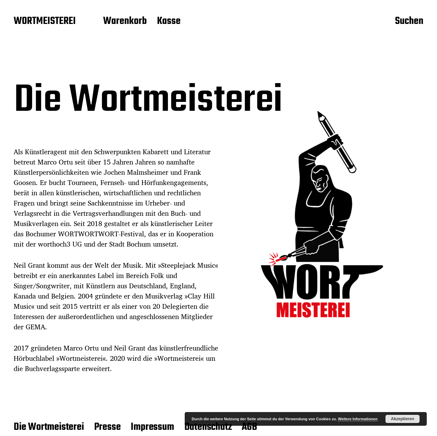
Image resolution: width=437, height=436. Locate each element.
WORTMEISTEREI (45, 21)
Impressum (152, 427)
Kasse (169, 21)
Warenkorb (125, 21)
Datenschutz (208, 427)
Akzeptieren (402, 419)
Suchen (409, 21)
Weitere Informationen (358, 419)
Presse (107, 427)
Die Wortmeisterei (49, 427)
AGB (249, 427)
